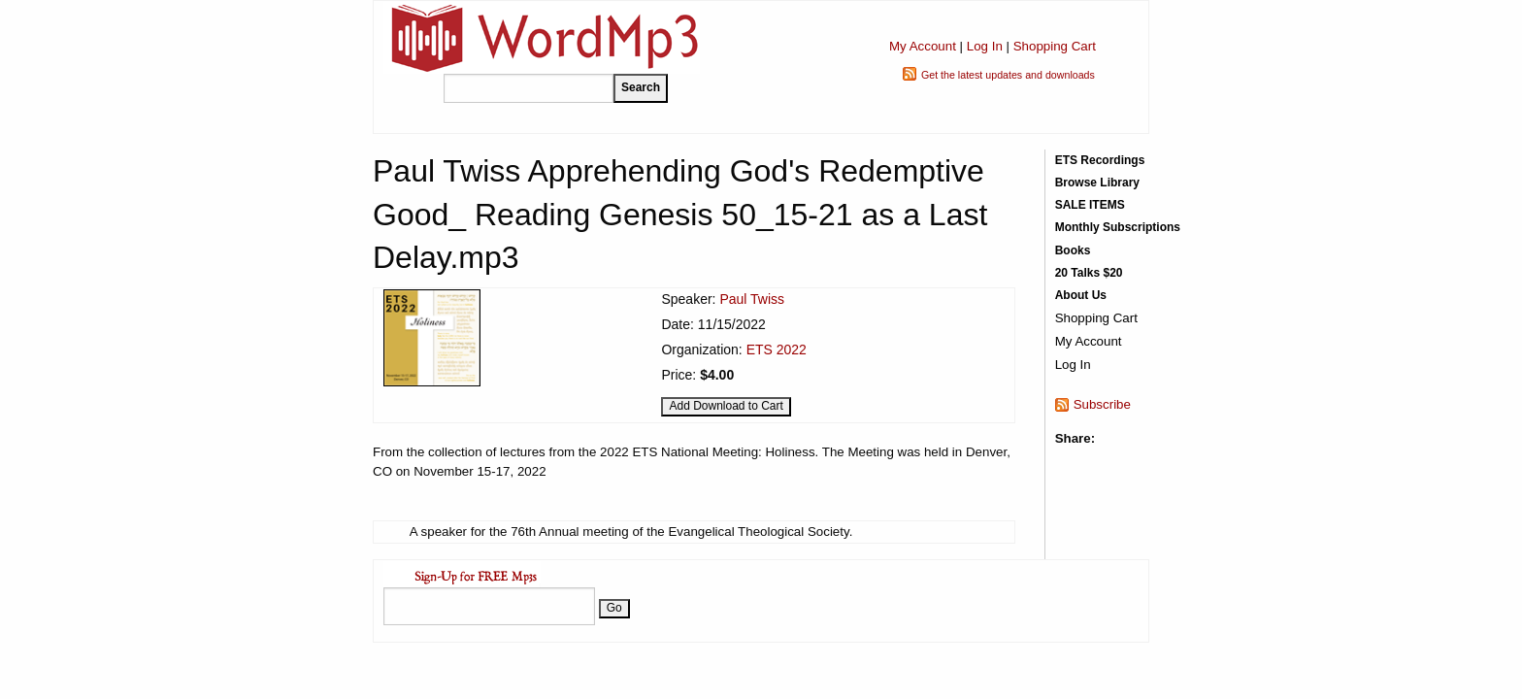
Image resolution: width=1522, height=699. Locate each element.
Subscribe (1102, 404)
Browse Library (1097, 182)
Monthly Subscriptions (1117, 227)
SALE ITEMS (1090, 205)
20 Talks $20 (1089, 273)
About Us (1081, 295)
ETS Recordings (1100, 160)
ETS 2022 (776, 349)
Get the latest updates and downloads (1008, 75)
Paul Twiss (751, 299)
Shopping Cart (1054, 46)
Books (1073, 250)
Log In (985, 46)
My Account (922, 46)
